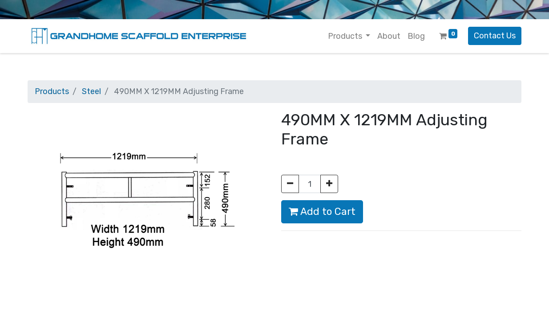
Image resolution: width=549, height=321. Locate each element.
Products (52, 91)
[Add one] (329, 184)
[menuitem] (389, 36)
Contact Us (495, 36)
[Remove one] (290, 184)
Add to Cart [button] (322, 212)
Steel (91, 91)
